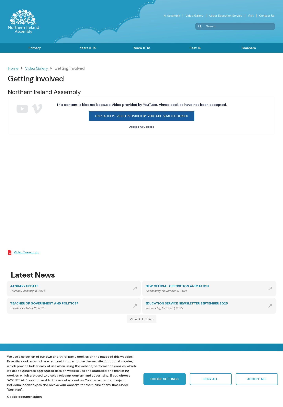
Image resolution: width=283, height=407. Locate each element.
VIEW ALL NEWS (141, 319)
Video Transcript (26, 252)
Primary (34, 48)
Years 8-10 (88, 48)
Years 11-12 (141, 48)
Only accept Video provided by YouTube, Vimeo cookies (141, 116)
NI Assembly (172, 15)
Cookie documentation (24, 397)
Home (13, 68)
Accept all (256, 379)
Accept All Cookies (141, 126)
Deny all (210, 379)
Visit (251, 15)
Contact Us (266, 15)
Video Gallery (194, 15)
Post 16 (195, 48)
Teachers (248, 48)
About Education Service (225, 15)
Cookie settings (164, 379)
